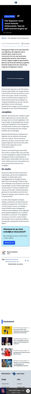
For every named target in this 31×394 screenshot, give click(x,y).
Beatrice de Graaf (10, 261)
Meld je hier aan (9, 242)
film (18, 261)
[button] (28, 391)
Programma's (6, 387)
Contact (19, 383)
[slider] (15, 83)
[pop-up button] (20, 73)
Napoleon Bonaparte (11, 259)
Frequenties (5, 383)
